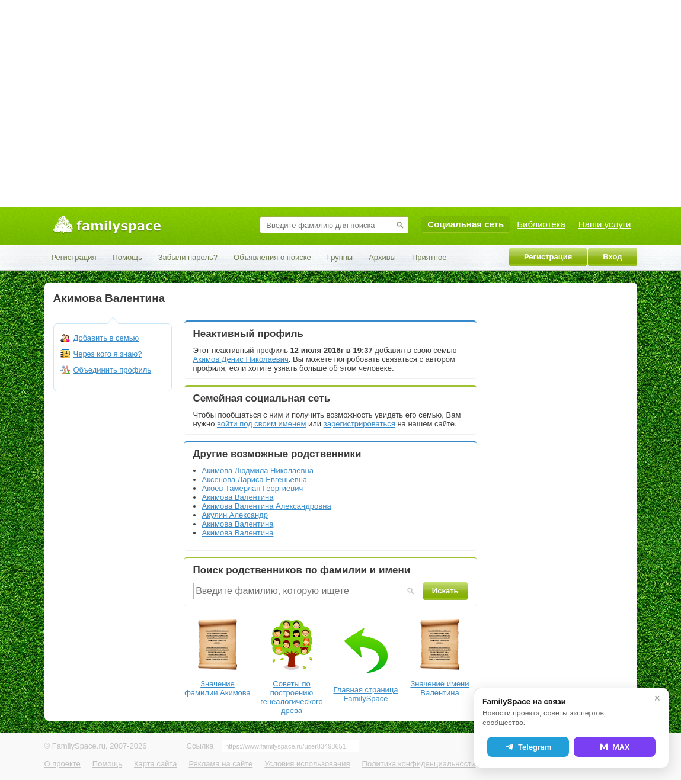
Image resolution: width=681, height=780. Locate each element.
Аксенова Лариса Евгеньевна (255, 479)
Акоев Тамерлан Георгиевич (252, 488)
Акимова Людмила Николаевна (258, 470)
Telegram (528, 747)
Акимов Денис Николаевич (241, 359)
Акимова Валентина (238, 497)
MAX (614, 747)
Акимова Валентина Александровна (266, 506)
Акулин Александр (235, 515)
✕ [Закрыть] (657, 698)
